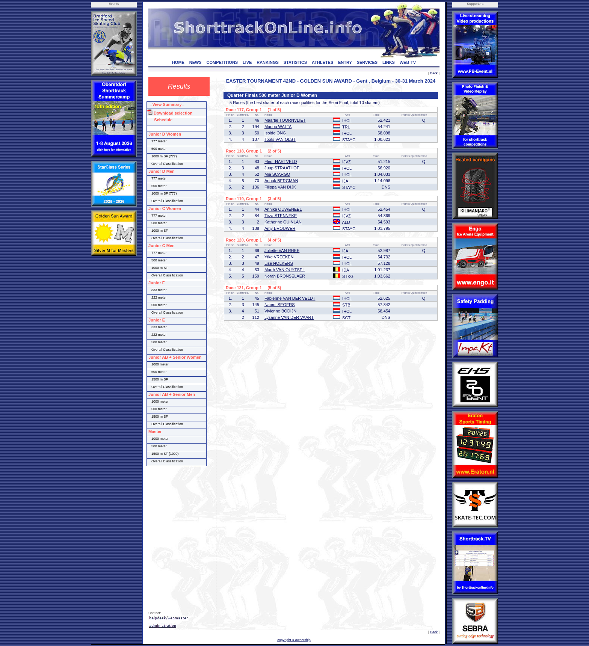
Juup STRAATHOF (281, 168)
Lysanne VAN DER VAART (289, 317)
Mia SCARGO (277, 174)
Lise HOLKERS (278, 263)
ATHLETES (322, 62)
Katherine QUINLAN (283, 222)
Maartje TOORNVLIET (285, 120)
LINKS (388, 62)
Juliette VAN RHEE (281, 250)
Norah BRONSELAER (284, 276)
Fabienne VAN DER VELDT (290, 298)
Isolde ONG (275, 133)
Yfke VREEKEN (279, 257)
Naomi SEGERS (279, 304)
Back (434, 73)
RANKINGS (268, 62)
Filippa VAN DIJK (280, 187)
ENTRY (345, 62)
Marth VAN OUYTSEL (284, 269)
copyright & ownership (294, 640)
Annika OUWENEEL (283, 209)
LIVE (247, 62)
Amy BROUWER (280, 228)
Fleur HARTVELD (280, 161)
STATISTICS (295, 62)
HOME (178, 62)
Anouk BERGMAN (281, 180)
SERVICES (367, 62)
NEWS (195, 62)
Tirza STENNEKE (280, 215)
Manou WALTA (278, 126)
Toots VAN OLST (280, 139)
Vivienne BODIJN (280, 311)
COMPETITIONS (222, 62)
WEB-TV (408, 62)
